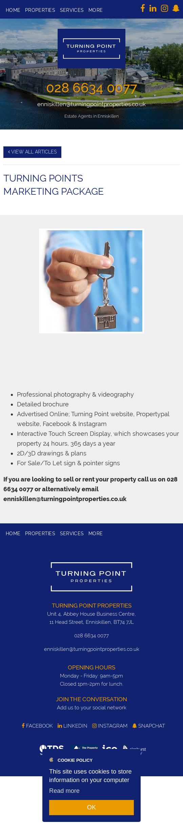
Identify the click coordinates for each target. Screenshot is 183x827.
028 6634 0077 (91, 87)
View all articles (32, 152)
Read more (64, 790)
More (95, 10)
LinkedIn (72, 726)
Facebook (37, 726)
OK (91, 807)
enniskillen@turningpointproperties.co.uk (91, 104)
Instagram (109, 726)
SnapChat (148, 726)
